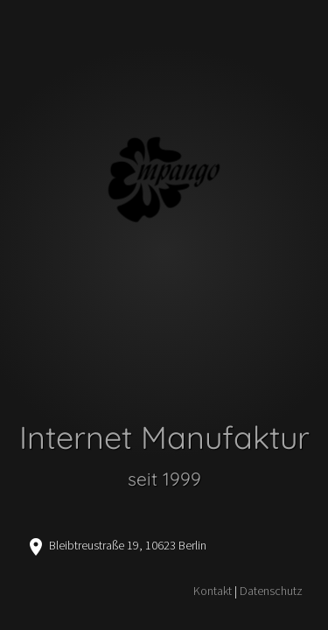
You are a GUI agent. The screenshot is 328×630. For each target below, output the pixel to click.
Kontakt (212, 590)
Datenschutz (271, 590)
